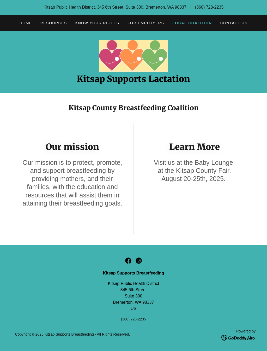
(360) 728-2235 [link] (209, 7)
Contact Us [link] (234, 23)
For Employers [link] (146, 23)
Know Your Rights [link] (97, 23)
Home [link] (26, 23)
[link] (133, 55)
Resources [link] (53, 23)
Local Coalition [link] (192, 23)
